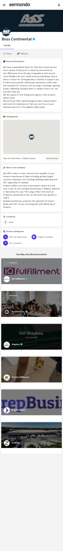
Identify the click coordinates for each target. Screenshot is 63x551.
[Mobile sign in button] (59, 4)
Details (7, 45)
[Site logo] (19, 4)
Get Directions (52, 158)
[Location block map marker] (31, 136)
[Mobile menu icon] (4, 5)
